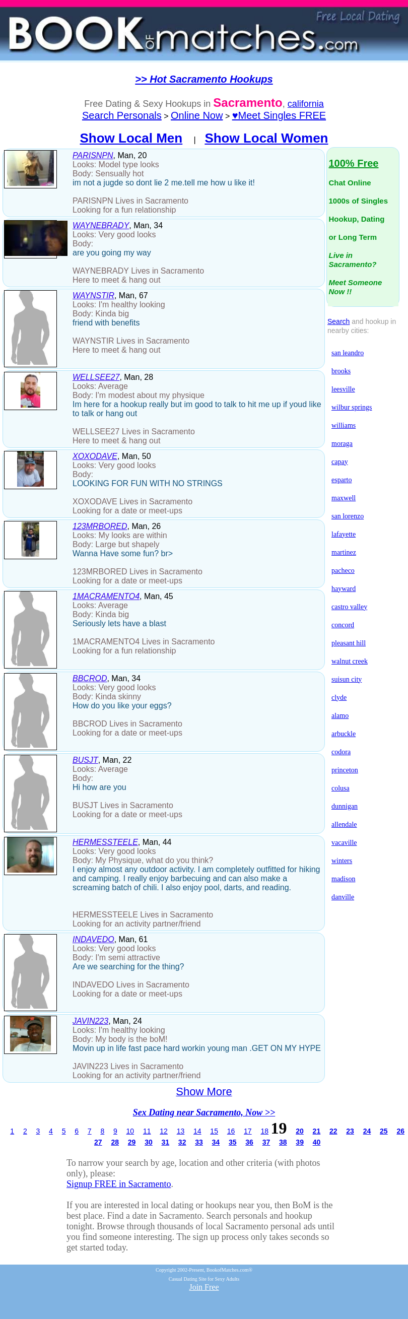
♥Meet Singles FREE (279, 115)
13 (181, 1131)
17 (248, 1131)
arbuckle (343, 734)
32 (182, 1142)
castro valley (349, 607)
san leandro (347, 353)
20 (300, 1131)
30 (149, 1142)
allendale (344, 824)
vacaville (344, 842)
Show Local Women (266, 138)
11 (147, 1131)
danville (342, 897)
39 (300, 1142)
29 (132, 1142)
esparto (341, 480)
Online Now (197, 115)
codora (341, 752)
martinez (343, 552)
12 (164, 1131)
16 (231, 1131)
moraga (342, 443)
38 (283, 1142)
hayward (343, 588)
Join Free (204, 1287)
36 (249, 1142)
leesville (343, 389)
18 (264, 1131)
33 (199, 1142)
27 (98, 1142)
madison (343, 879)
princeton (344, 770)
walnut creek (349, 661)
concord (342, 625)
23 (350, 1131)
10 (130, 1131)
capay (339, 462)
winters (341, 861)
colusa (340, 788)
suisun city (346, 679)
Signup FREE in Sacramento (118, 1184)
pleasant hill (348, 643)
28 (115, 1142)
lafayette (343, 534)
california (306, 104)
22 (333, 1131)
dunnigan (344, 806)
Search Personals (122, 115)
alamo (340, 715)
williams (343, 425)
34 (216, 1142)
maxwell (343, 498)
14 (197, 1131)
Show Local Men (131, 138)
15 (214, 1131)
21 (317, 1131)
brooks (341, 371)
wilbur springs (351, 407)
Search (338, 321)
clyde (339, 697)
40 (317, 1142)
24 (367, 1131)
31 (165, 1142)
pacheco (343, 570)
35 (233, 1142)
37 (266, 1142)
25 (384, 1131)
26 (400, 1131)
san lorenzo (347, 516)
